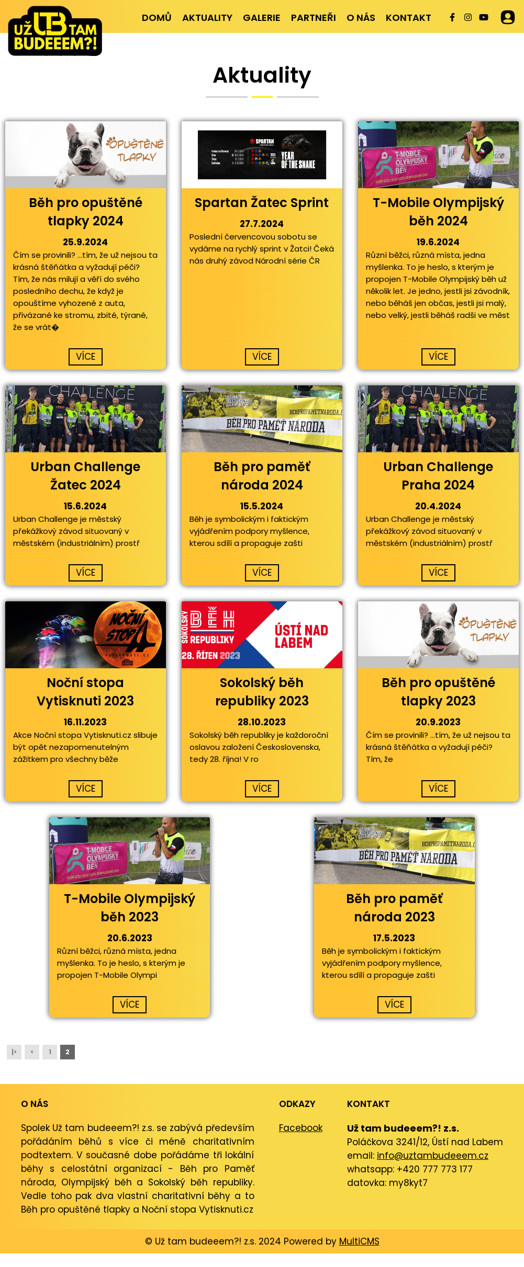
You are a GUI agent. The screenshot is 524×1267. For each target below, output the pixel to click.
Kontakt (408, 17)
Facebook (300, 1128)
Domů (157, 17)
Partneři (313, 17)
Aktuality (207, 17)
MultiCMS (359, 1241)
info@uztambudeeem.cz (432, 1155)
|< (14, 1051)
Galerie (262, 17)
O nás (361, 17)
